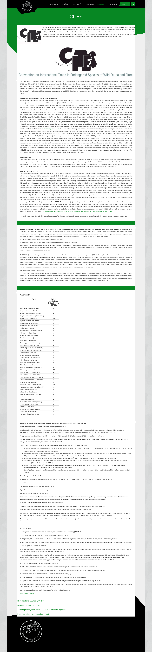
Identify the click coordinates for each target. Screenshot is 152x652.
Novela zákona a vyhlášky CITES (30, 601)
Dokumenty (101, 4)
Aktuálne (65, 4)
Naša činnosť (76, 4)
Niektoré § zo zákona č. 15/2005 (30, 605)
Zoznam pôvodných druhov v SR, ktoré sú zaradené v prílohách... (43, 610)
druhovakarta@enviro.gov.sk (50, 129)
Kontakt (125, 4)
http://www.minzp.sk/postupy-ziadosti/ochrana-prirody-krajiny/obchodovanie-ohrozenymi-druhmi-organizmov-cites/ (77, 211)
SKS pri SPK (54, 4)
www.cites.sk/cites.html (27, 593)
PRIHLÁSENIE (113, 4)
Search (134, 5)
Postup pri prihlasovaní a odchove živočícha (34, 614)
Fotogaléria (89, 4)
